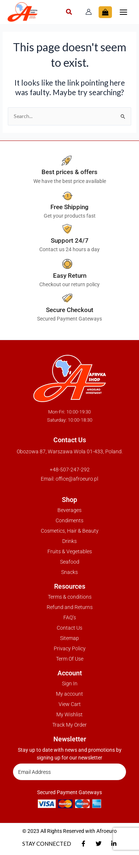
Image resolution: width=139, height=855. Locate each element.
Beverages (69, 510)
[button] (69, 12)
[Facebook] (83, 844)
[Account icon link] (88, 12)
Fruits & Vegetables (69, 551)
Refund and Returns (70, 607)
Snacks (69, 572)
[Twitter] (99, 844)
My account (69, 694)
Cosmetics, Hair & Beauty (70, 531)
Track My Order (69, 725)
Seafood (69, 562)
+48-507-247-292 (70, 469)
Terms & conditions (70, 597)
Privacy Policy (70, 648)
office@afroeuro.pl (77, 479)
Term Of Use (69, 659)
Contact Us (69, 628)
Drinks (69, 541)
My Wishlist (69, 714)
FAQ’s (69, 617)
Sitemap (69, 638)
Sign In (69, 683)
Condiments (69, 520)
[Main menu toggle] (124, 12)
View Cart (70, 704)
